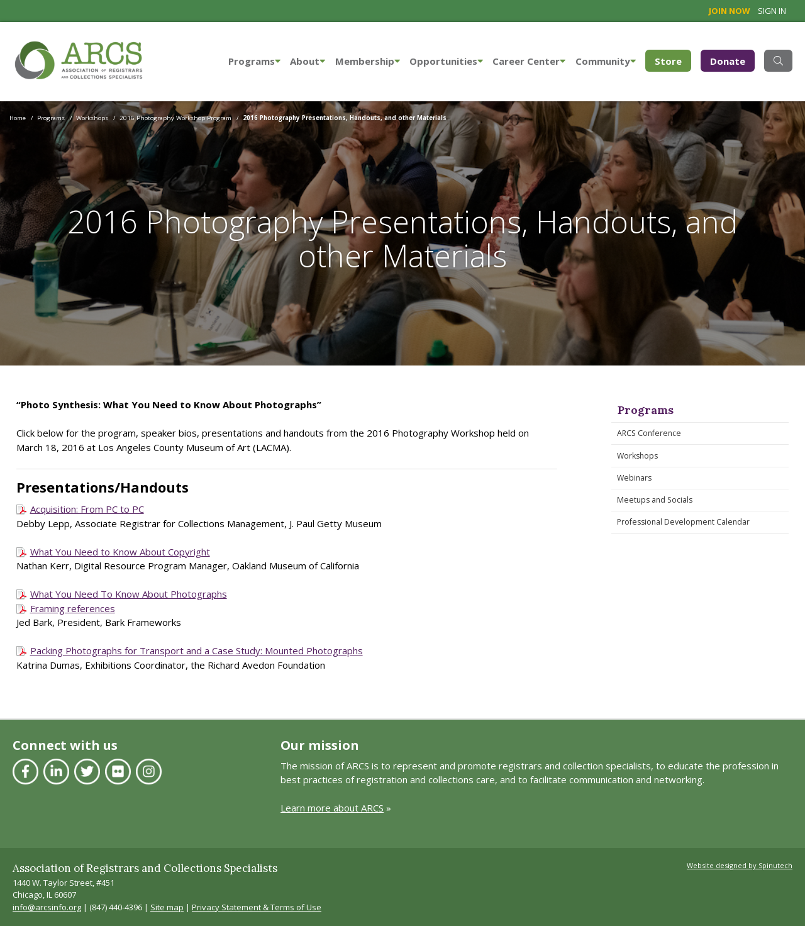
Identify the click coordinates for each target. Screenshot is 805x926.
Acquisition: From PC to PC (87, 509)
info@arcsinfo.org (47, 907)
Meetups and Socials (654, 499)
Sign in (772, 10)
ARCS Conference (649, 433)
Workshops (637, 455)
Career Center (528, 61)
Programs (254, 61)
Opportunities (446, 61)
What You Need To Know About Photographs (128, 594)
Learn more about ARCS (332, 807)
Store (673, 60)
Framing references (72, 608)
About (307, 61)
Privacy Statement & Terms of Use (256, 907)
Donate (727, 61)
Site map (167, 907)
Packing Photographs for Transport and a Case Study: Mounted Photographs (196, 650)
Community (605, 61)
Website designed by (739, 865)
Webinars (634, 477)
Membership (367, 61)
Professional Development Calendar (683, 521)
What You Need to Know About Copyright (120, 551)
